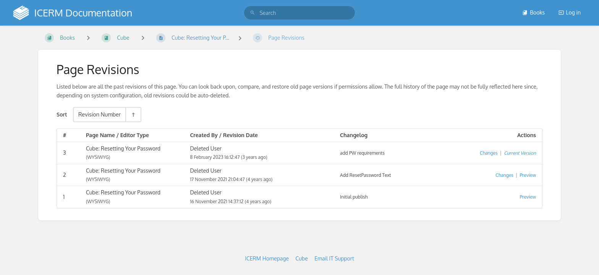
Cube (302, 258)
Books (533, 12)
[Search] (252, 13)
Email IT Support (334, 258)
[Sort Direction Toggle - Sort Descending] (133, 114)
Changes (488, 153)
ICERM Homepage (267, 258)
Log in (570, 12)
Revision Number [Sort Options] (99, 114)
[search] (299, 13)
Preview (528, 175)
